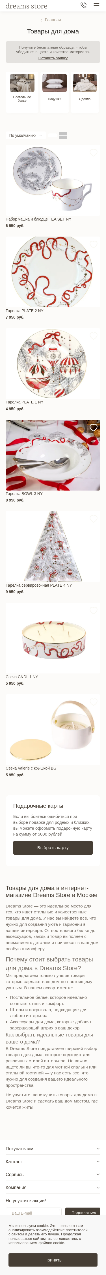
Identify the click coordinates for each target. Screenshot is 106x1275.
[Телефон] (83, 6)
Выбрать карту (53, 849)
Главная (53, 19)
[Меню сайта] (96, 6)
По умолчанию (22, 137)
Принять (53, 1260)
